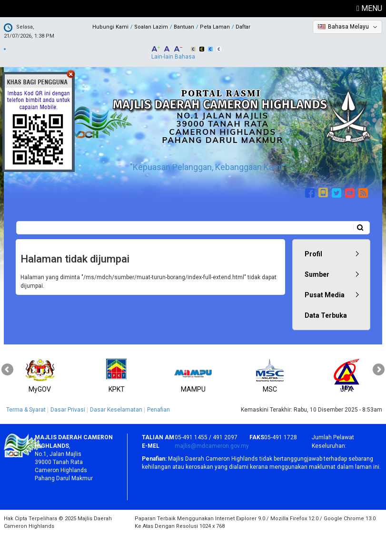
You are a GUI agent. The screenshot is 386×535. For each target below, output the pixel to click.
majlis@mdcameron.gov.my (212, 446)
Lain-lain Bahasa (173, 56)
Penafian (158, 409)
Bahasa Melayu (348, 26)
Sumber (317, 274)
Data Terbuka (326, 315)
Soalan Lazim (151, 27)
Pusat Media (325, 295)
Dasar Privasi (67, 409)
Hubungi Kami (110, 27)
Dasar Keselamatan (116, 409)
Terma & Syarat (26, 409)
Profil (313, 254)
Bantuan (184, 27)
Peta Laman (215, 27)
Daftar (243, 27)
